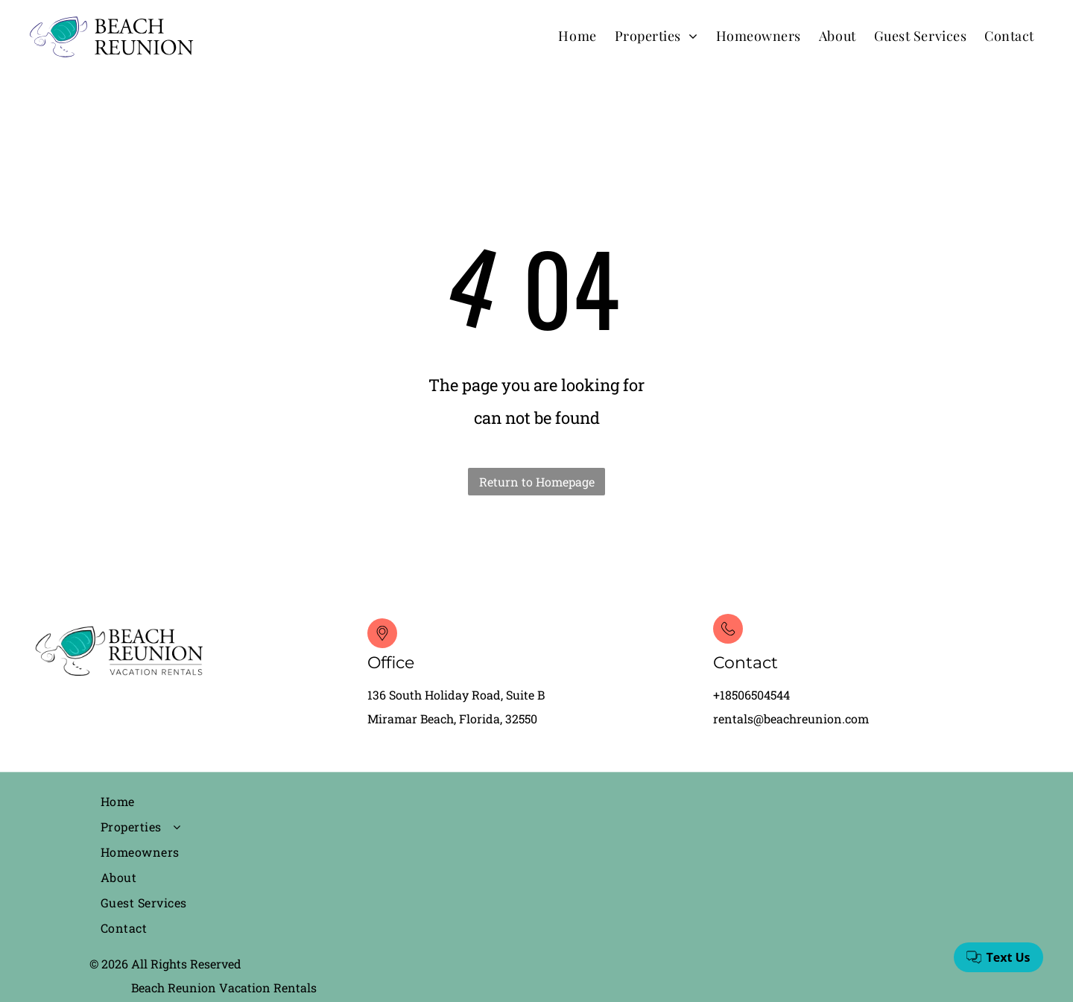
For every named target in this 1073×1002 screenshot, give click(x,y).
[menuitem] (577, 35)
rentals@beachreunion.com (791, 718)
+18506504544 (751, 695)
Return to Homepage (537, 481)
